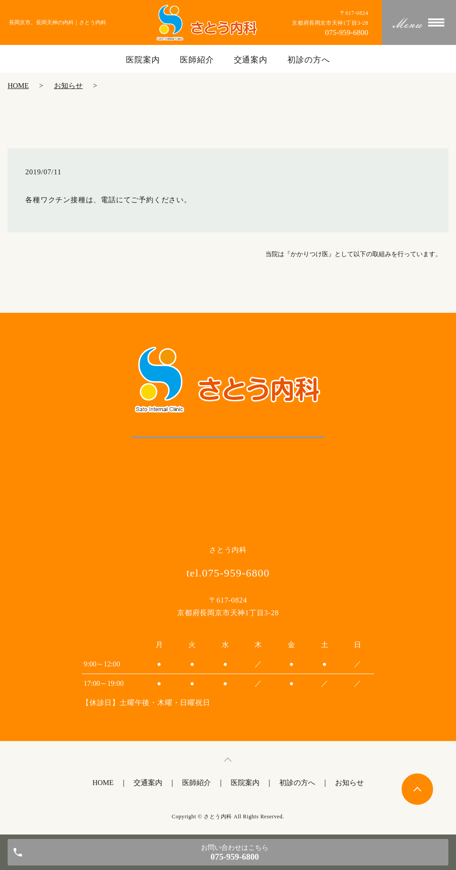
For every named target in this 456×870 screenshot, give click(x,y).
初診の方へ (308, 60)
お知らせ (68, 85)
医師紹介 (197, 60)
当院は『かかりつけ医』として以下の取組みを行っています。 (353, 254)
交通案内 (251, 60)
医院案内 (143, 60)
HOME (18, 85)
